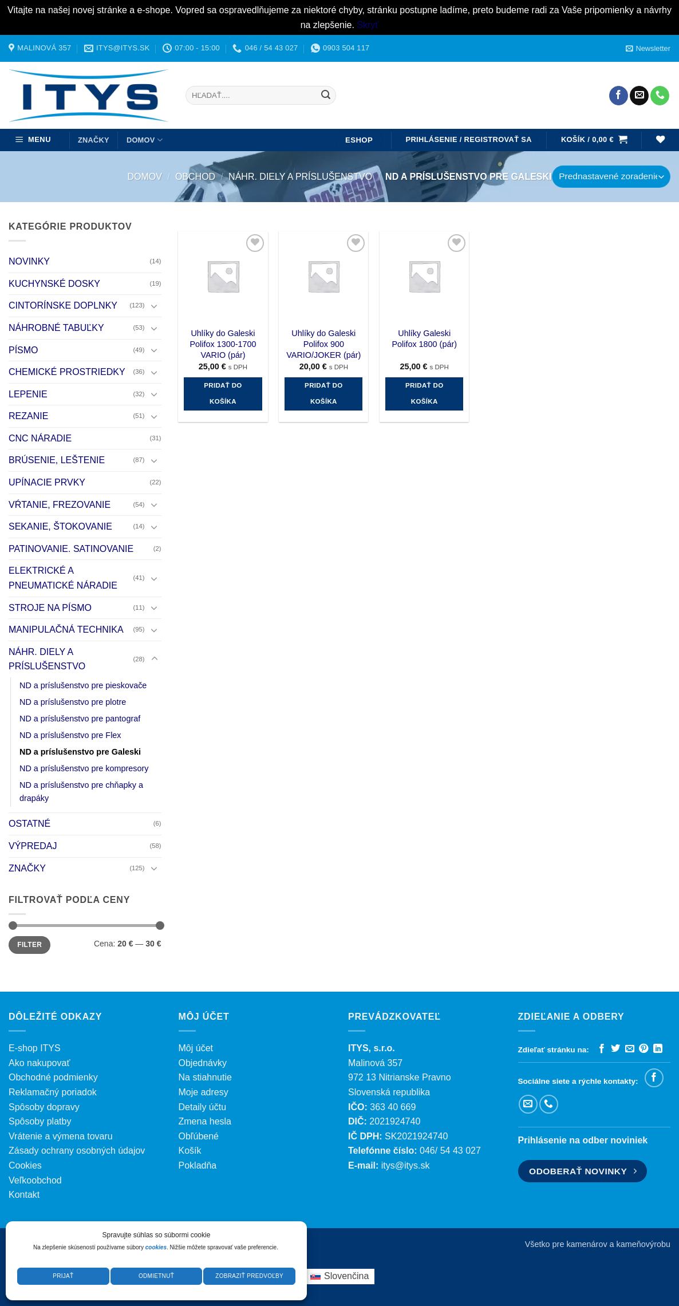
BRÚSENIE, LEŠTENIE (57, 460)
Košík (190, 1150)
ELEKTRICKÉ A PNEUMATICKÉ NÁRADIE (63, 578)
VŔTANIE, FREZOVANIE (59, 505)
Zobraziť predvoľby (249, 1276)
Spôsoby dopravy (44, 1107)
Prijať (63, 1276)
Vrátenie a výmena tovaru (61, 1136)
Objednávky (203, 1063)
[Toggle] (154, 306)
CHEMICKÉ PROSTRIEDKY (67, 372)
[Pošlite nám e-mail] (639, 95)
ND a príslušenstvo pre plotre (72, 702)
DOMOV (145, 140)
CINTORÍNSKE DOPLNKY (63, 306)
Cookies (25, 1165)
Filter (29, 945)
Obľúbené (199, 1136)
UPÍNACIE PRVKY (47, 482)
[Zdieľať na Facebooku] (601, 1049)
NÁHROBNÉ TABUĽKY (56, 328)
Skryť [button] (367, 25)
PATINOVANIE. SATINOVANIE (71, 549)
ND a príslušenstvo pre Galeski (80, 751)
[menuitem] (340, 1277)
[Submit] (325, 95)
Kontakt (24, 1195)
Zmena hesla (205, 1121)
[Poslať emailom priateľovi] (629, 1049)
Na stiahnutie (205, 1077)
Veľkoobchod (35, 1180)
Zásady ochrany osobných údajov (77, 1150)
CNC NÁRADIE (40, 438)
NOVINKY (29, 261)
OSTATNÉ (29, 824)
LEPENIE (28, 394)
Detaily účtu (203, 1107)
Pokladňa (198, 1165)
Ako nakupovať (39, 1063)
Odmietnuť (156, 1276)
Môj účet (196, 1048)
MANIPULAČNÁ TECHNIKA (66, 630)
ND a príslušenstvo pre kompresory (84, 769)
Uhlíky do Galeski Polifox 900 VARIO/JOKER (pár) (323, 344)
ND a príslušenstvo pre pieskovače (83, 685)
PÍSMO (23, 350)
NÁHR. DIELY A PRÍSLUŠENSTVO (300, 177)
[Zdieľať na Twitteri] (615, 1049)
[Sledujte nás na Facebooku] (618, 95)
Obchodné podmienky (53, 1077)
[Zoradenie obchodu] (611, 176)
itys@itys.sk (405, 1165)
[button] (648, 48)
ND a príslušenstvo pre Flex (70, 735)
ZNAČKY (93, 140)
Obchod (195, 177)
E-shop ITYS (35, 1048)
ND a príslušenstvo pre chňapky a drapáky (81, 792)
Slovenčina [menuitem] (346, 1276)
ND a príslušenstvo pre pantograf (79, 718)
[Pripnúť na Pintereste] (643, 1049)
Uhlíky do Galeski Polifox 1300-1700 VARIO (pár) (223, 344)
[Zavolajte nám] (659, 95)
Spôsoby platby (40, 1121)
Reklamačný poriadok (53, 1092)
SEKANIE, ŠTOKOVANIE (60, 527)
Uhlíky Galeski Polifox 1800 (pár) (424, 339)
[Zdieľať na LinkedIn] (657, 1049)
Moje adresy (203, 1092)
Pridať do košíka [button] (223, 393)
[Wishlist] (660, 140)
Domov (145, 177)
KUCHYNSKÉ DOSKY (54, 284)
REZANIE (28, 416)
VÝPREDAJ (33, 846)
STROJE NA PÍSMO (50, 608)
